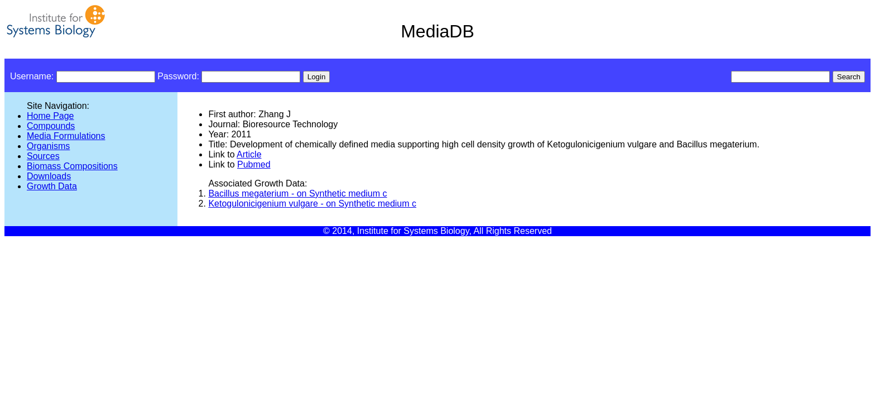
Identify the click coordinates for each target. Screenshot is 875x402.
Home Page (50, 116)
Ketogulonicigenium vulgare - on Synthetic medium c (312, 203)
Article (249, 154)
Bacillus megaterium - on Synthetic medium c (297, 193)
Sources (43, 156)
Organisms (48, 146)
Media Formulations (66, 136)
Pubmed (254, 164)
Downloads (49, 176)
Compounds (51, 126)
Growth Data (52, 186)
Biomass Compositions (72, 166)
